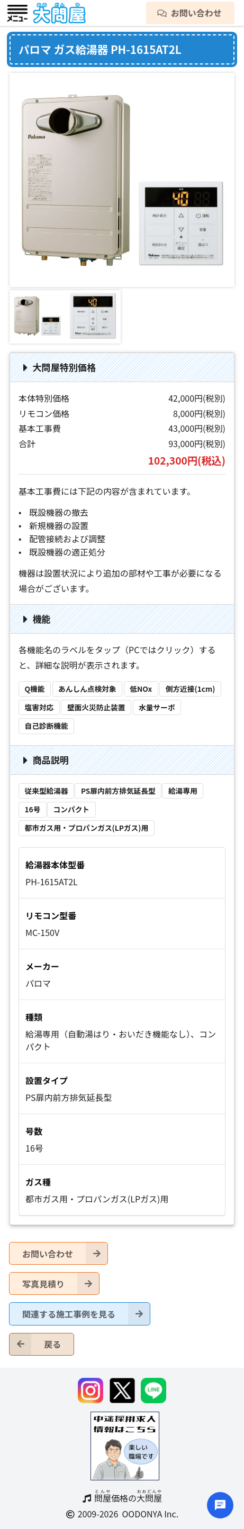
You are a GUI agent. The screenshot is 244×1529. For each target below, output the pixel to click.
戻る (35, 1344)
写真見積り (60, 1283)
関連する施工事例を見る (86, 1313)
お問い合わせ (64, 1253)
